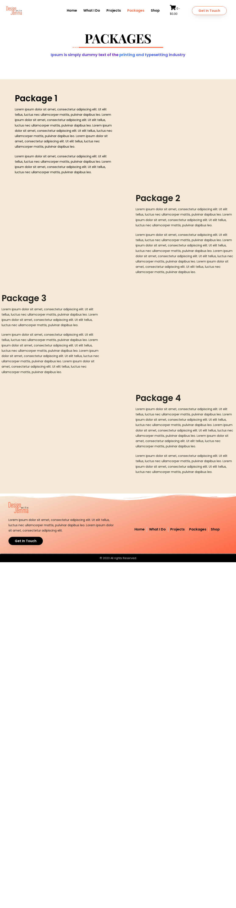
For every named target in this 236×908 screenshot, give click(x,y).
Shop (155, 10)
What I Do (91, 10)
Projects (113, 10)
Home (72, 10)
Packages (135, 10)
